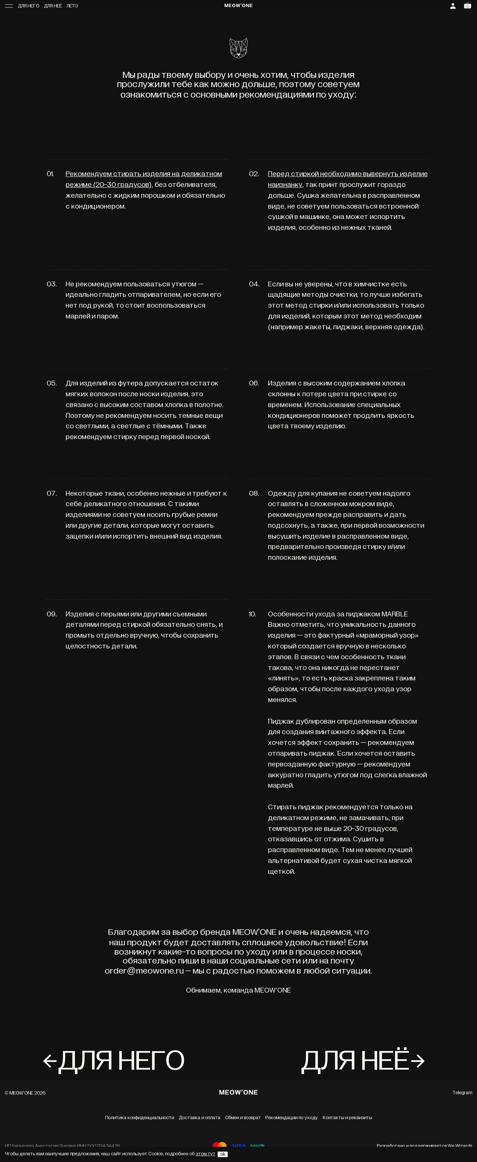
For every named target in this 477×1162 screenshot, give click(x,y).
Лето (72, 6)
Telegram (462, 1092)
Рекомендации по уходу (291, 1117)
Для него (28, 6)
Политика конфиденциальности (139, 1117)
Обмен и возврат (243, 1117)
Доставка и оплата (199, 1117)
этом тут (205, 1154)
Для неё (53, 6)
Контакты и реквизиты (347, 1117)
